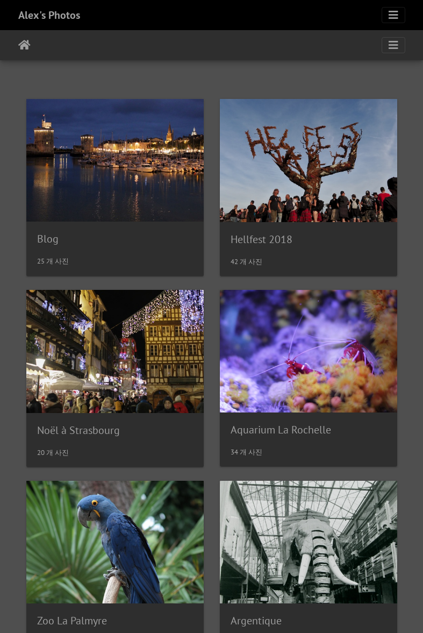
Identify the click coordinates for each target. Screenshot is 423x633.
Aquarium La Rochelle (281, 430)
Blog (48, 239)
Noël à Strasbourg (78, 430)
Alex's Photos (49, 15)
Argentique (256, 621)
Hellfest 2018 (261, 239)
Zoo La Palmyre (72, 621)
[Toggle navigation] (393, 15)
